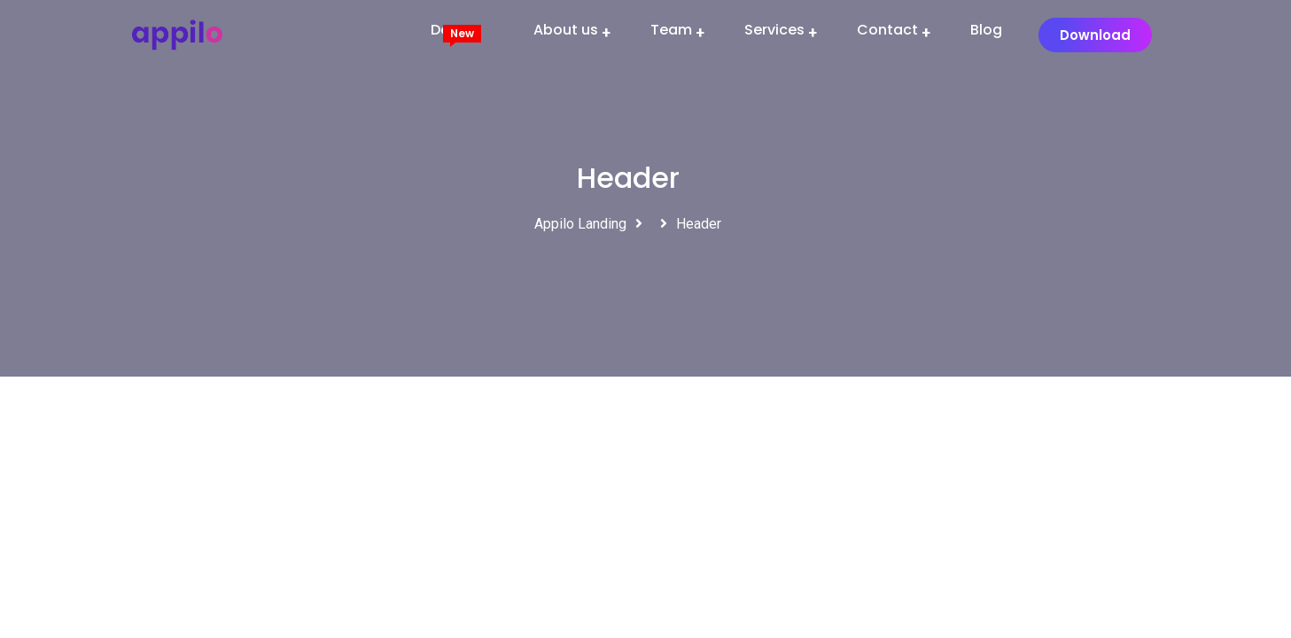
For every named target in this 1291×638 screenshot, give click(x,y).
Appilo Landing (580, 223)
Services (774, 29)
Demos (456, 29)
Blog (986, 29)
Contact (887, 29)
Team (671, 29)
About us (565, 29)
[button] (1095, 35)
